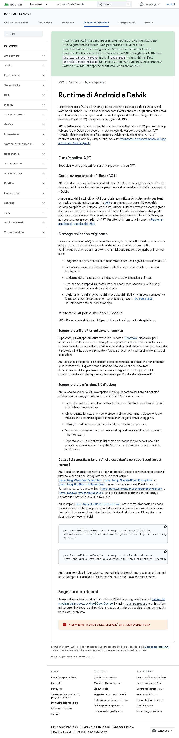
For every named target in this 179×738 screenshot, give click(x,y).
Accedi (170, 4)
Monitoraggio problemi (149, 711)
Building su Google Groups (108, 705)
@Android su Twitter (105, 677)
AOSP (61, 82)
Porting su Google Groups (108, 711)
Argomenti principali (95, 82)
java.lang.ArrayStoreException (81, 493)
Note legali (104, 726)
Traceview (130, 338)
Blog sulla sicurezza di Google (110, 694)
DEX (107, 203)
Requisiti (55, 683)
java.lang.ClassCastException (80, 480)
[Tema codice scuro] (165, 527)
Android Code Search (70, 4)
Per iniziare (45, 22)
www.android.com (146, 694)
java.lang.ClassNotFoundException (128, 480)
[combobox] (114, 4)
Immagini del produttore (64, 702)
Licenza (118, 726)
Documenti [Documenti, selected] (37, 4)
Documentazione (17, 14)
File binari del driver (62, 708)
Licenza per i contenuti (157, 646)
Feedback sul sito (63, 732)
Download (57, 688)
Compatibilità (127, 22)
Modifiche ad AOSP (129, 66)
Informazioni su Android (64, 726)
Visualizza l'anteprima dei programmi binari (65, 696)
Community (88, 726)
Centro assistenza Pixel (149, 683)
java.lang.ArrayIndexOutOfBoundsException (131, 488)
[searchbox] (23, 34)
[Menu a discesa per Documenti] (48, 4)
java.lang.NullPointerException (81, 484)
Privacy (130, 726)
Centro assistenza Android (151, 677)
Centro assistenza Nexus (149, 688)
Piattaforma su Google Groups (111, 700)
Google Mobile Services (149, 700)
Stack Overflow (144, 705)
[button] (20, 56)
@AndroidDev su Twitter (107, 683)
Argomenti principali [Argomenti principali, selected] (96, 22)
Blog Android (101, 688)
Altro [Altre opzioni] (147, 22)
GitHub (55, 714)
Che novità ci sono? (16, 22)
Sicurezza (68, 22)
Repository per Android (64, 677)
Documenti (74, 82)
